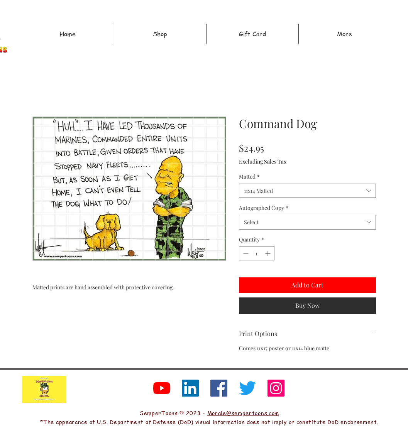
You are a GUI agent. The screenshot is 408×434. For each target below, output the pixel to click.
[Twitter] (247, 388)
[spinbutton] (257, 253)
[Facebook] (218, 388)
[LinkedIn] (190, 388)
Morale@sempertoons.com (243, 413)
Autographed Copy (263, 207)
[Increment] (268, 253)
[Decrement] (245, 253)
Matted (249, 176)
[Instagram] (275, 388)
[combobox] (307, 191)
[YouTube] (161, 388)
